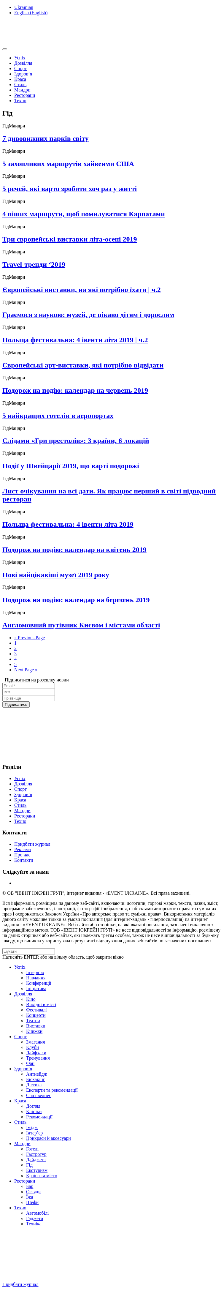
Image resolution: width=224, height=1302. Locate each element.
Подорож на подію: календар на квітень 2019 (74, 549)
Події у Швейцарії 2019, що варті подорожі (70, 466)
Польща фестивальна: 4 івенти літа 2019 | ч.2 (75, 340)
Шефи (32, 1202)
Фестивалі (36, 1009)
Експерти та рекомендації (52, 1090)
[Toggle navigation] (4, 49)
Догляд (33, 1106)
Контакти (23, 860)
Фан (30, 1063)
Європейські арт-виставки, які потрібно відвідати (82, 365)
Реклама (22, 849)
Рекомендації (39, 1116)
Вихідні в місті (41, 1004)
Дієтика (34, 1084)
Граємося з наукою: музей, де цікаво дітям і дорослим (88, 314)
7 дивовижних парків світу (45, 138)
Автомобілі (37, 1213)
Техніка (34, 1223)
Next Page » (25, 669)
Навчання (35, 977)
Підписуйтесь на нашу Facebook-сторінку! (46, 1294)
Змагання (35, 1041)
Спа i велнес (38, 1095)
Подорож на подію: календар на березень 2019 (76, 600)
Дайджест (36, 1159)
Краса (20, 79)
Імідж (32, 1127)
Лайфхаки (36, 1052)
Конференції (38, 983)
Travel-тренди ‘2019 (33, 264)
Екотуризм (36, 1170)
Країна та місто (41, 1175)
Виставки (35, 1025)
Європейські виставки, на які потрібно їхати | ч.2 (81, 289)
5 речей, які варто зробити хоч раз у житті (69, 188)
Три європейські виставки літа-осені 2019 (69, 239)
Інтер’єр (34, 1132)
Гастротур (36, 1154)
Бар (29, 1186)
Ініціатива (36, 988)
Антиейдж (36, 1074)
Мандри (22, 89)
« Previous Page (29, 637)
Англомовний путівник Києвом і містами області (81, 625)
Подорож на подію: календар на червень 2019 (75, 390)
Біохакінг (35, 1079)
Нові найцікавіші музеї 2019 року (55, 575)
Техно (20, 100)
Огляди (33, 1191)
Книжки (34, 1031)
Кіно (31, 999)
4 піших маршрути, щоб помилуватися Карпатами (83, 214)
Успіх (20, 57)
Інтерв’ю (35, 972)
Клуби (32, 1047)
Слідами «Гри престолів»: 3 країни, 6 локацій (75, 440)
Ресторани (24, 95)
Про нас (22, 854)
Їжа (29, 1197)
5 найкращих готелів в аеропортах (57, 415)
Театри (33, 1020)
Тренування (38, 1057)
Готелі (32, 1148)
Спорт (20, 68)
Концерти (35, 1015)
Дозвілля (23, 63)
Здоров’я (23, 73)
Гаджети (34, 1218)
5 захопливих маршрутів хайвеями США (68, 164)
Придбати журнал (32, 844)
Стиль (20, 84)
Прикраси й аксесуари (48, 1138)
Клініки (34, 1111)
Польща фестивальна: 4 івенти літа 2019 (68, 524)
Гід (29, 1164)
